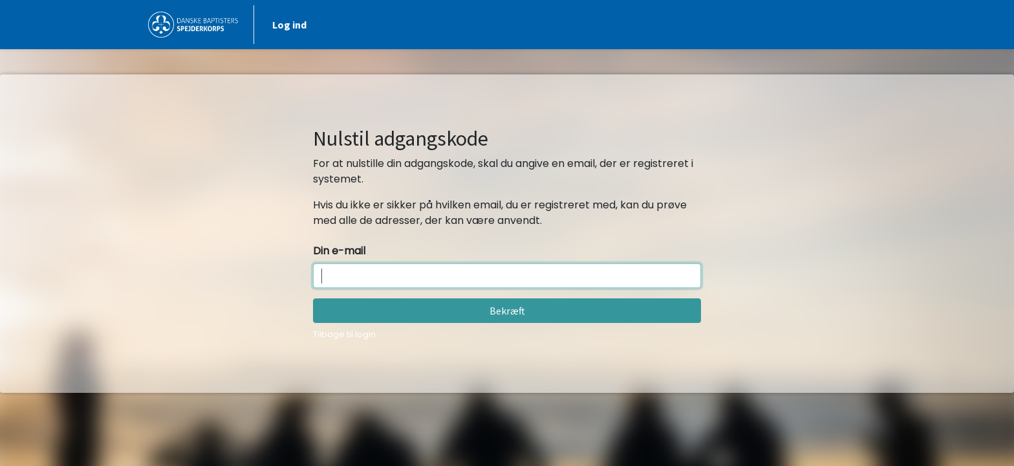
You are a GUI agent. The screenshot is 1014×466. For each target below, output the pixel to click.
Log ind (831, 24)
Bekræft (507, 310)
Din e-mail (339, 250)
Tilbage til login (344, 334)
